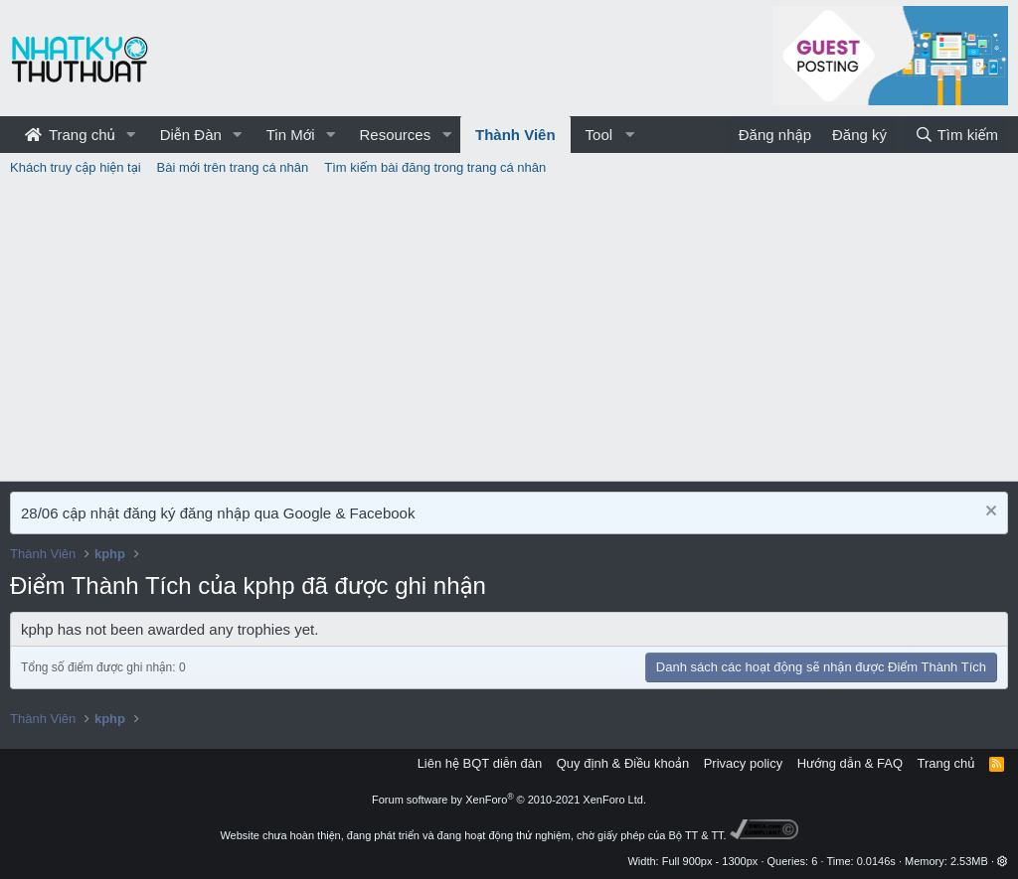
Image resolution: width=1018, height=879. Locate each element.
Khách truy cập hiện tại (75, 167)
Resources (394, 134)
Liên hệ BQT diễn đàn (480, 763)
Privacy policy (743, 763)
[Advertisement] (509, 332)
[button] (131, 134)
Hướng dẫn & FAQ (850, 763)
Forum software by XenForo (509, 800)
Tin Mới (290, 134)
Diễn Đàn (191, 134)
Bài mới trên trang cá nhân (233, 167)
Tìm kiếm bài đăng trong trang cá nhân (435, 167)
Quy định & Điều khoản (623, 763)
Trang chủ (70, 134)
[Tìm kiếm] (956, 134)
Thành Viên (515, 134)
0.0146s (876, 861)
